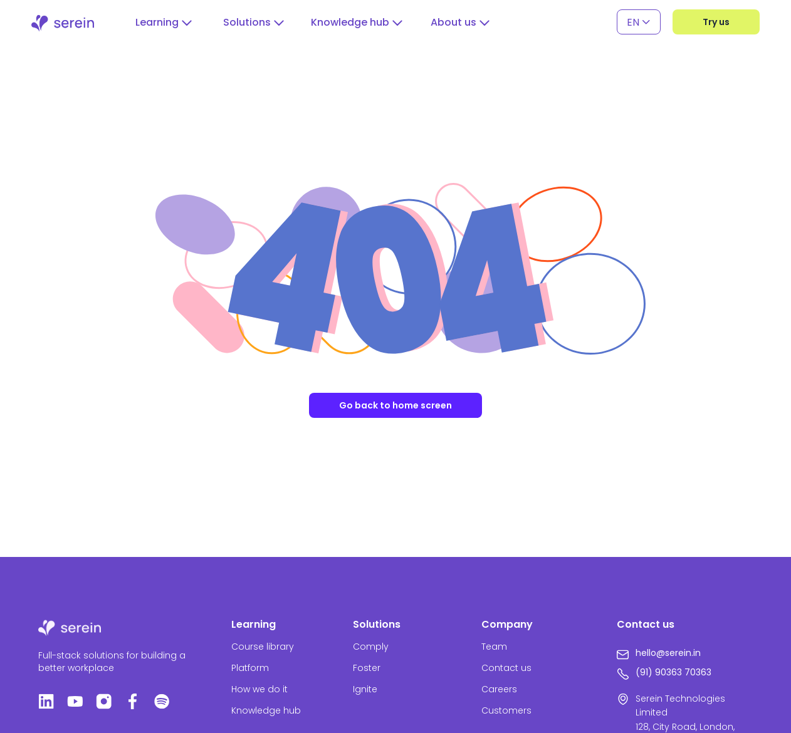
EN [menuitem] (633, 21)
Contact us (506, 668)
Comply (371, 646)
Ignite (365, 689)
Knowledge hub (266, 710)
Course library (262, 646)
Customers (506, 710)
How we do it (259, 689)
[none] (639, 22)
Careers (499, 689)
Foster (366, 668)
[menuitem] (639, 22)
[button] (163, 23)
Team (494, 646)
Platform (250, 668)
